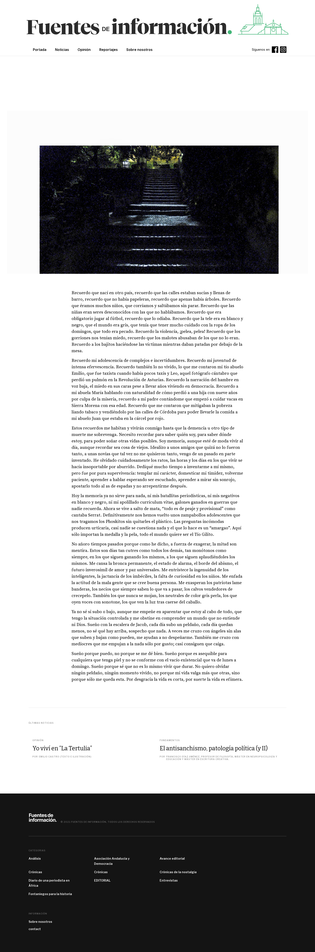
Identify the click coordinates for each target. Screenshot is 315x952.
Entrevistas (169, 880)
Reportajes (108, 49)
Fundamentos (170, 740)
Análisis (35, 858)
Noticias (62, 49)
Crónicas (35, 872)
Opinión (84, 49)
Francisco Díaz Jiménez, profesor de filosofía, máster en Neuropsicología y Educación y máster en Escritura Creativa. (221, 757)
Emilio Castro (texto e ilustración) (65, 756)
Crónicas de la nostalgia (178, 872)
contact (35, 929)
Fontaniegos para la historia (50, 894)
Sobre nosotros (40, 921)
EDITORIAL (102, 880)
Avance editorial (172, 858)
